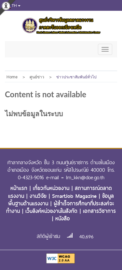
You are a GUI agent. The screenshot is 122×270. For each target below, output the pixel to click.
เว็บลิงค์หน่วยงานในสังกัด (52, 211)
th (12, 5)
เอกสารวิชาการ (99, 211)
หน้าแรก (20, 188)
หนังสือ (62, 218)
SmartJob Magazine (75, 196)
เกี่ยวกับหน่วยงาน (52, 188)
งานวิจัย (39, 196)
